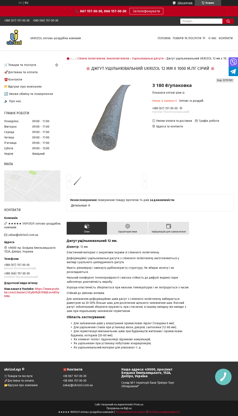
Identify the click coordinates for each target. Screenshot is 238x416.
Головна (164, 38)
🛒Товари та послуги (20, 65)
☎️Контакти (13, 79)
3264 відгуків (185, 2)
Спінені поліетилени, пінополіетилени (103, 58)
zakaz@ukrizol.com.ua (23, 235)
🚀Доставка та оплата (21, 72)
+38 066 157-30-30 (74, 380)
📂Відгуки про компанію (23, 86)
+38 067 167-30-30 (74, 376)
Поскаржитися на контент (131, 412)
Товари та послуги (187, 38)
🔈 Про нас (12, 101)
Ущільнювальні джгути (147, 58)
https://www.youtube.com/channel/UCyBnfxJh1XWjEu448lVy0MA (31, 292)
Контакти (226, 38)
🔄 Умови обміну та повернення (28, 94)
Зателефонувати (146, 11)
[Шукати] (228, 21)
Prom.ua (138, 404)
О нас (212, 38)
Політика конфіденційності (164, 412)
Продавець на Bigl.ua (119, 408)
